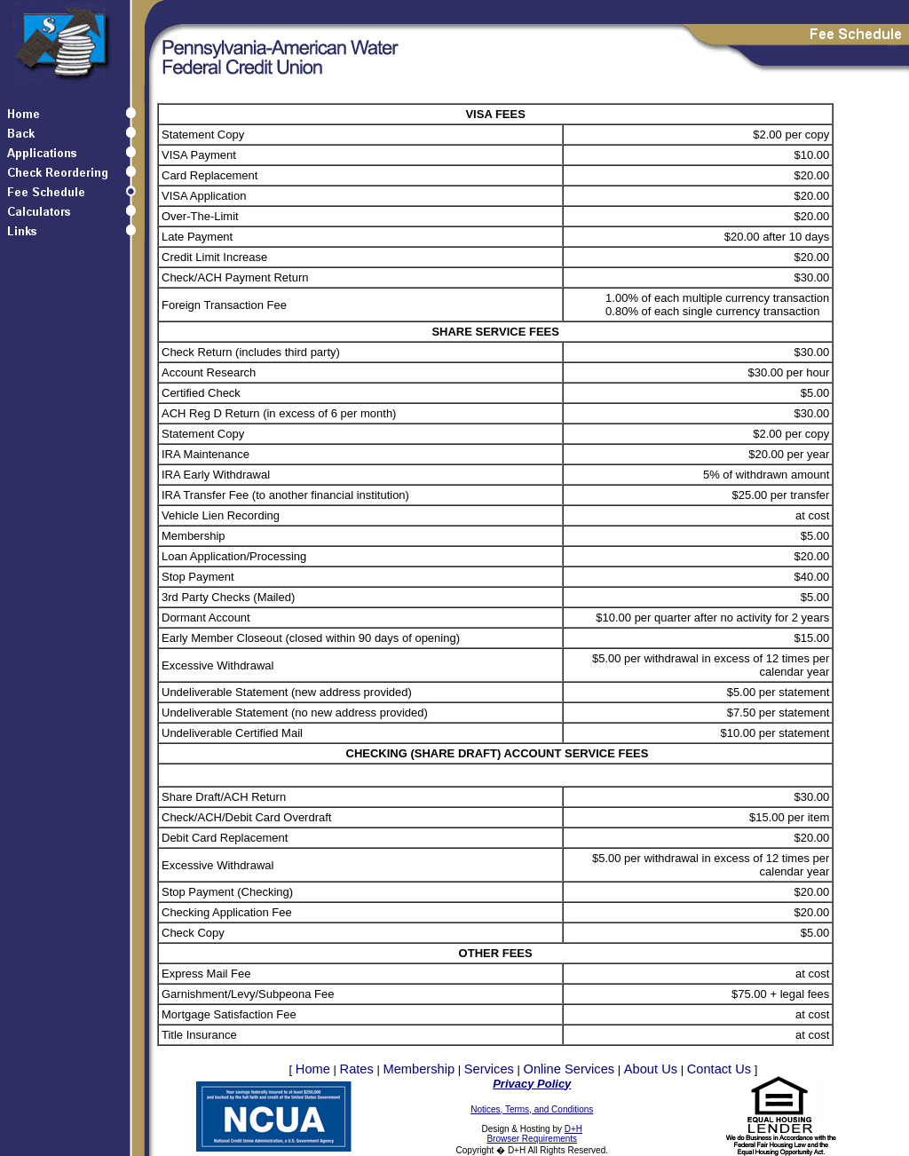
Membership (418, 1069)
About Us (650, 1069)
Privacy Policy (532, 1083)
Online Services (569, 1069)
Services (489, 1069)
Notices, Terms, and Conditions (531, 1109)
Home (313, 1069)
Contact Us (719, 1069)
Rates (357, 1069)
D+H (573, 1129)
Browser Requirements (531, 1139)
